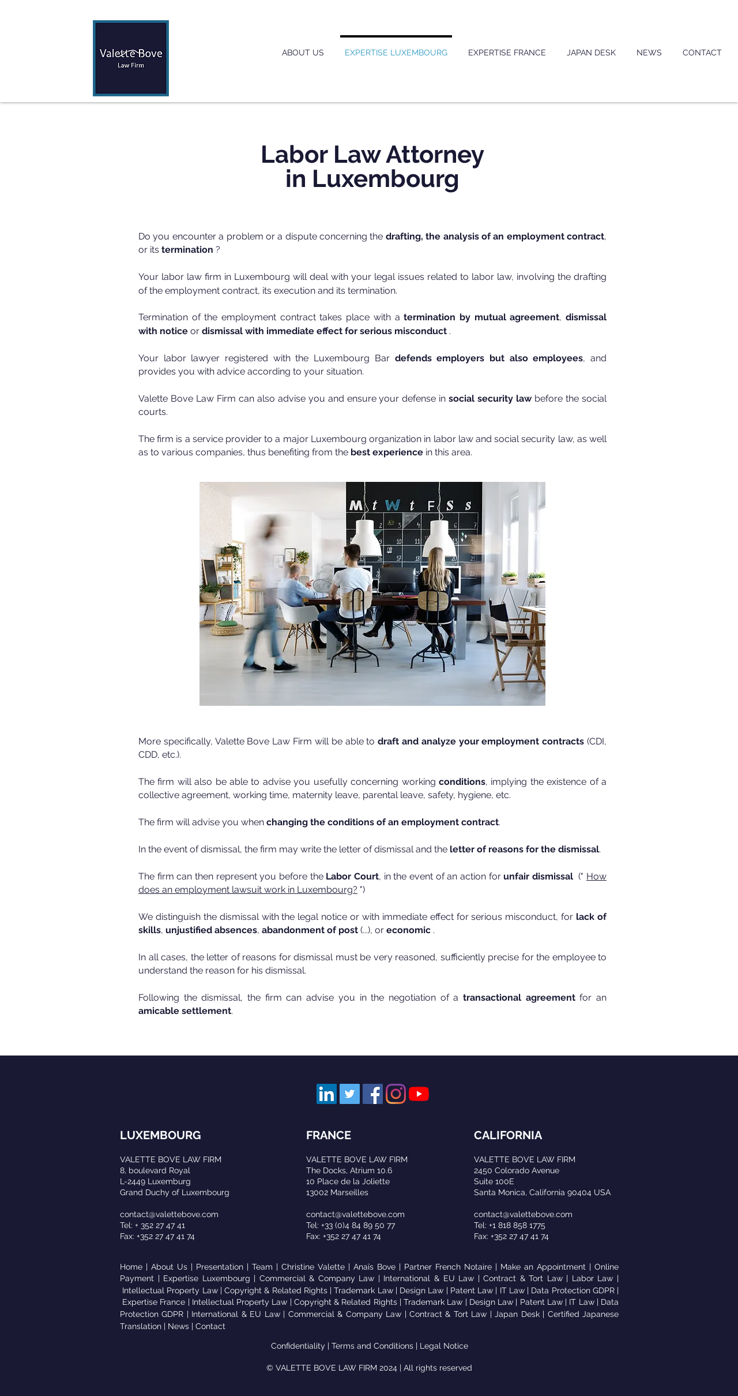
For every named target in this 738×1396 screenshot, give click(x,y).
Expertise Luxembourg (206, 1278)
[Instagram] (396, 1094)
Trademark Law (363, 1290)
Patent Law (471, 1290)
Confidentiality (298, 1345)
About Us (169, 1266)
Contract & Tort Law (523, 1278)
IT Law (512, 1290)
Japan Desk (517, 1314)
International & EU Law (428, 1278)
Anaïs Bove (374, 1266)
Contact (210, 1326)
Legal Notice (444, 1345)
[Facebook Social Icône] (373, 1094)
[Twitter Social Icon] (350, 1094)
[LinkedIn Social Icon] (327, 1094)
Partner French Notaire (448, 1266)
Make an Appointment (543, 1266)
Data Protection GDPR (572, 1290)
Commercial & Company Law (317, 1278)
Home (131, 1266)
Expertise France (153, 1302)
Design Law (421, 1290)
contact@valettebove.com (169, 1214)
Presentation (219, 1266)
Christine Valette (313, 1266)
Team (262, 1266)
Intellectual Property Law (169, 1290)
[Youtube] (419, 1094)
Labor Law (592, 1278)
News (178, 1326)
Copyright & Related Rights (275, 1290)
